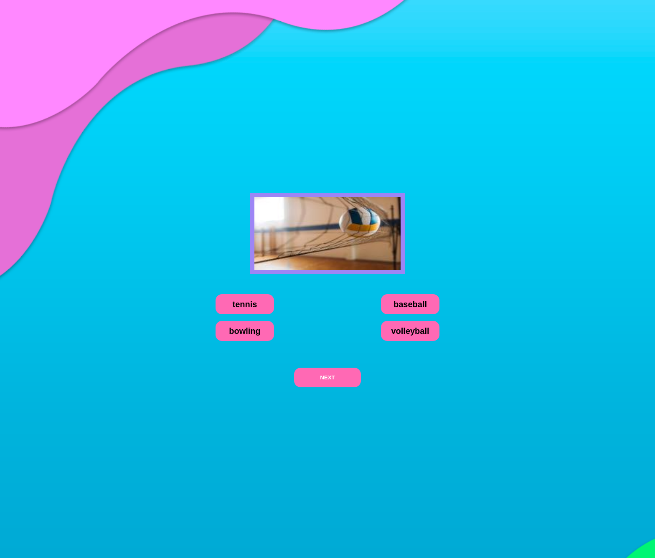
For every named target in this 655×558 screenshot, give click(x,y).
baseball (410, 304)
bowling (245, 331)
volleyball (410, 331)
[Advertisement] (327, 81)
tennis (245, 304)
